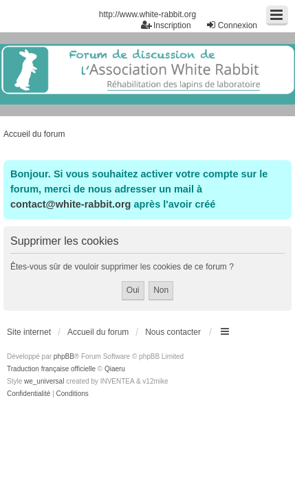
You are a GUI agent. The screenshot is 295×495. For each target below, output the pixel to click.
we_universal (44, 381)
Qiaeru (115, 369)
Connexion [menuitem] (231, 25)
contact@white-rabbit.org (70, 204)
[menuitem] (28, 394)
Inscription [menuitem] (166, 25)
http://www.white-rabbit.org (147, 14)
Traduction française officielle (51, 369)
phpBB (64, 356)
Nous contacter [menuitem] (173, 332)
